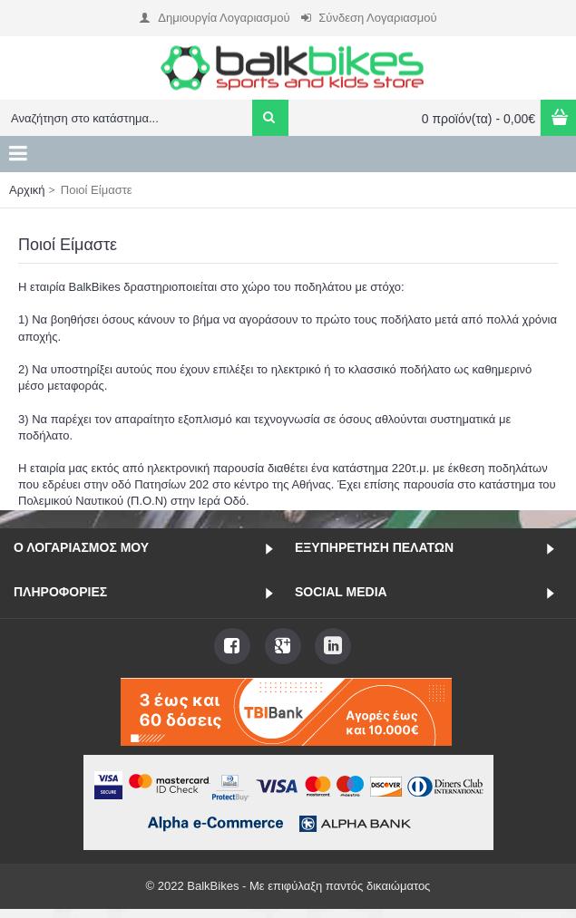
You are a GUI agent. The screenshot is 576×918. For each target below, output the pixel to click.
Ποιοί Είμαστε (96, 190)
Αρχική (27, 190)
